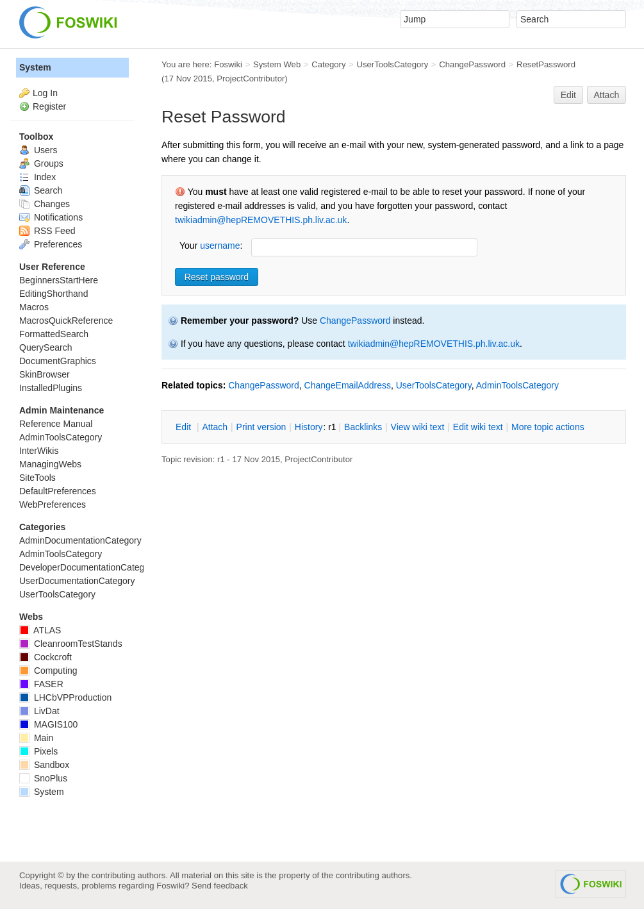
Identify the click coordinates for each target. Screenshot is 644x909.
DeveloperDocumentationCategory (88, 567)
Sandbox (44, 765)
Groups (41, 163)
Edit (568, 95)
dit (185, 427)
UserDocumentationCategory (77, 581)
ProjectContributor (251, 78)
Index (37, 177)
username (220, 245)
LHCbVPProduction (65, 697)
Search (40, 190)
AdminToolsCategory (517, 385)
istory (309, 427)
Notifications (51, 217)
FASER (41, 684)
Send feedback (220, 885)
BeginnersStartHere (58, 280)
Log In (45, 93)
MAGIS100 (48, 724)
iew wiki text (418, 427)
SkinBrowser (44, 374)
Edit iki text (478, 427)
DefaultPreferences (57, 491)
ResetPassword (545, 64)
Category (328, 64)
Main (36, 738)
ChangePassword (472, 64)
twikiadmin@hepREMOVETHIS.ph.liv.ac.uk (261, 220)
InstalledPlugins (50, 388)
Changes (44, 204)
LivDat (39, 711)
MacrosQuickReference (66, 320)
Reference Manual (55, 424)
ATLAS (40, 630)
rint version (261, 427)
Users (38, 150)
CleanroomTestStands (70, 643)
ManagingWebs (50, 464)
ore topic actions (547, 427)
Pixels (38, 751)
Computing (48, 670)
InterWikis (38, 451)
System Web (277, 64)
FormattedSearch (53, 334)
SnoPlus (43, 778)
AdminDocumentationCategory (80, 540)
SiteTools (37, 477)
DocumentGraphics (57, 361)
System (35, 67)
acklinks (363, 427)
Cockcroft (45, 657)
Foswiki (228, 64)
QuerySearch (45, 347)
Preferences (50, 244)
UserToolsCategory (392, 64)
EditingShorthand (53, 293)
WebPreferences (52, 504)
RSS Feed (47, 231)
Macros (34, 307)
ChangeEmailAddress (347, 385)
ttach (214, 427)
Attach (607, 95)
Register (49, 106)
